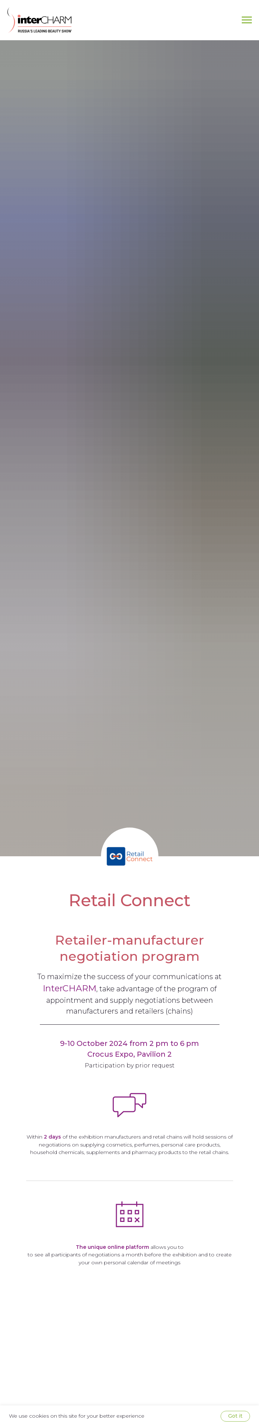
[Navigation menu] (247, 20)
